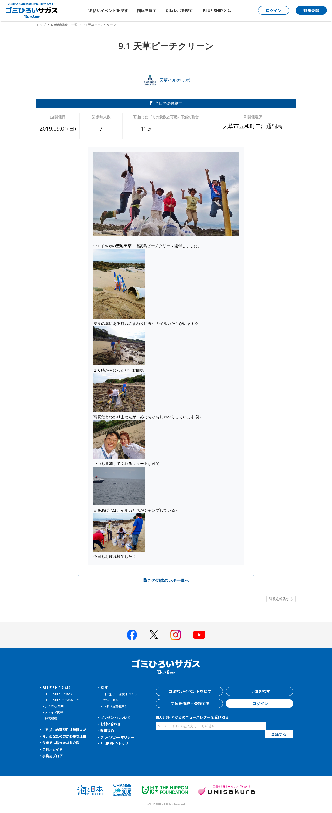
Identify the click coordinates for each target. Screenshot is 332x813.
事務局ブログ (53, 755)
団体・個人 (111, 699)
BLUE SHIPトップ (115, 743)
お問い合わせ (111, 723)
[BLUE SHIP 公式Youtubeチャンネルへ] (199, 635)
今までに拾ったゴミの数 (62, 742)
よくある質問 (55, 706)
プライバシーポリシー (119, 737)
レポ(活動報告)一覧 (64, 25)
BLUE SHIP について (60, 693)
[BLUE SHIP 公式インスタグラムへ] (175, 635)
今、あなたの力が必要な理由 (66, 736)
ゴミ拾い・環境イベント (121, 693)
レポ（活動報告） (116, 706)
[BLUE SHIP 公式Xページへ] (154, 634)
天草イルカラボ (166, 80)
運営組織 (51, 718)
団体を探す (146, 10)
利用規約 (108, 730)
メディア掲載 (55, 712)
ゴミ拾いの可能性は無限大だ (66, 729)
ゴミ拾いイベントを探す (106, 10)
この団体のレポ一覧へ (166, 580)
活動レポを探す (179, 10)
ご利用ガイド (53, 749)
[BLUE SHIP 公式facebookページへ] (132, 635)
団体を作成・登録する (189, 703)
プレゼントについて (117, 717)
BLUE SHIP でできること (63, 699)
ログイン (259, 703)
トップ (41, 25)
